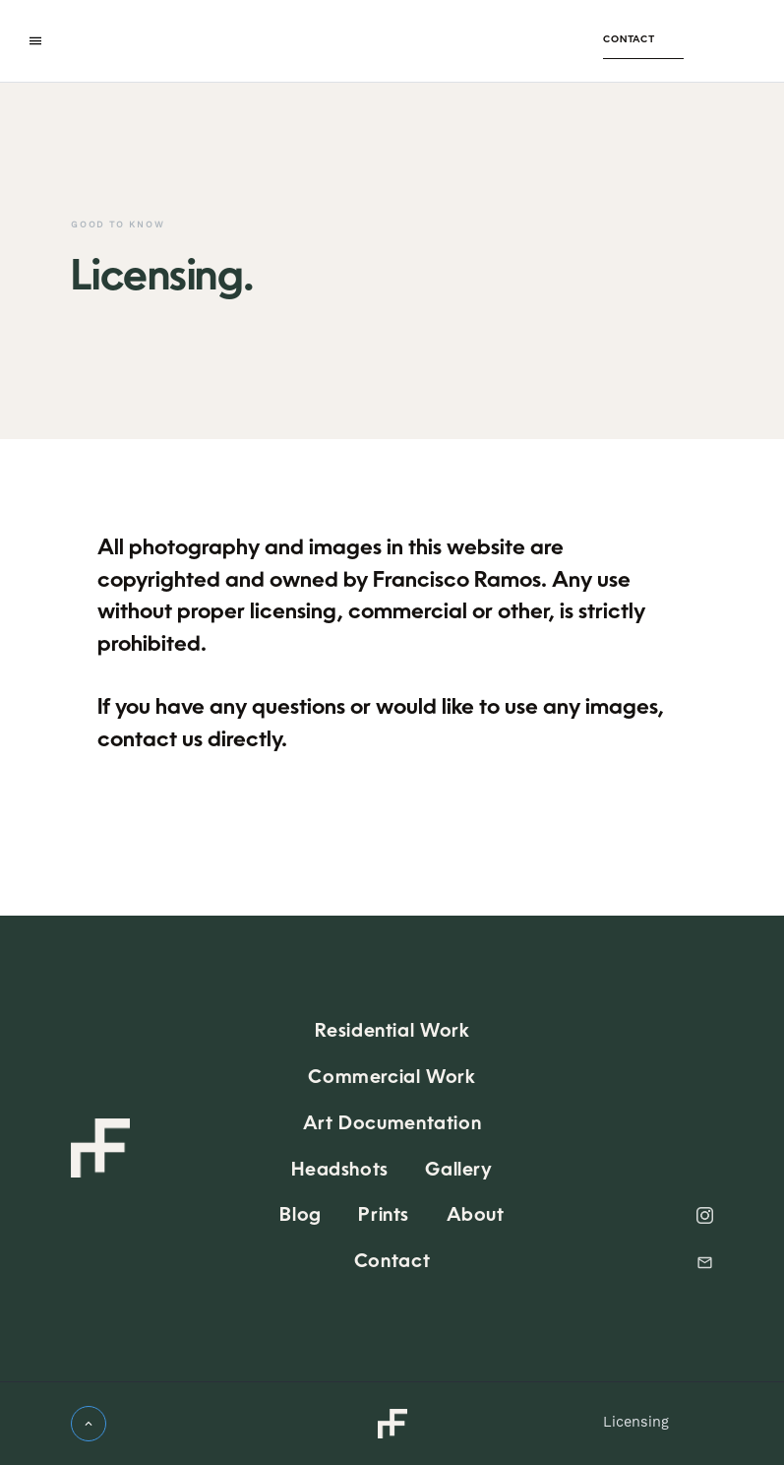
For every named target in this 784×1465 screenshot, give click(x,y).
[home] (325, 41)
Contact (629, 39)
